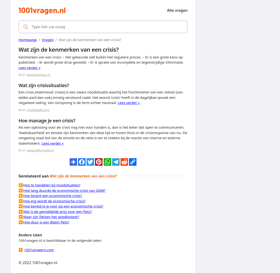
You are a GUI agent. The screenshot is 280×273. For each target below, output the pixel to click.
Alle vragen (177, 10)
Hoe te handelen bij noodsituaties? (51, 185)
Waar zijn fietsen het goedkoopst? (51, 216)
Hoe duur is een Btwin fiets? (46, 222)
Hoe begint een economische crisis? (52, 195)
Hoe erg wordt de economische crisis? (54, 201)
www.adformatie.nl (40, 150)
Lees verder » (29, 67)
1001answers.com (39, 249)
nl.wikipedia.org (38, 110)
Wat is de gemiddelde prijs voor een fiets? (57, 211)
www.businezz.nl (38, 75)
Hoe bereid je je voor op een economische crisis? (63, 206)
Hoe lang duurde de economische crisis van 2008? (64, 190)
